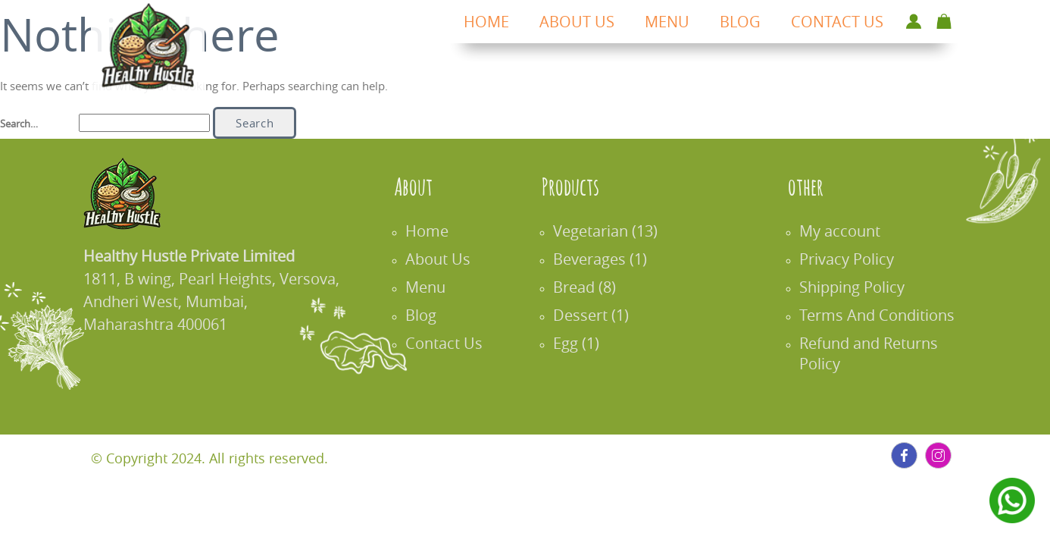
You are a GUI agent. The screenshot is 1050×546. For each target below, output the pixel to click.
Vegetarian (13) (614, 231)
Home (436, 231)
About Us (447, 259)
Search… (19, 123)
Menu (434, 287)
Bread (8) (593, 287)
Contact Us (453, 343)
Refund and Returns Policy (877, 353)
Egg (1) (585, 343)
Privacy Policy (855, 259)
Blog (429, 315)
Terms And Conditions (886, 315)
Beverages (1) (609, 259)
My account (848, 231)
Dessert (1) (600, 315)
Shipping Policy (861, 287)
